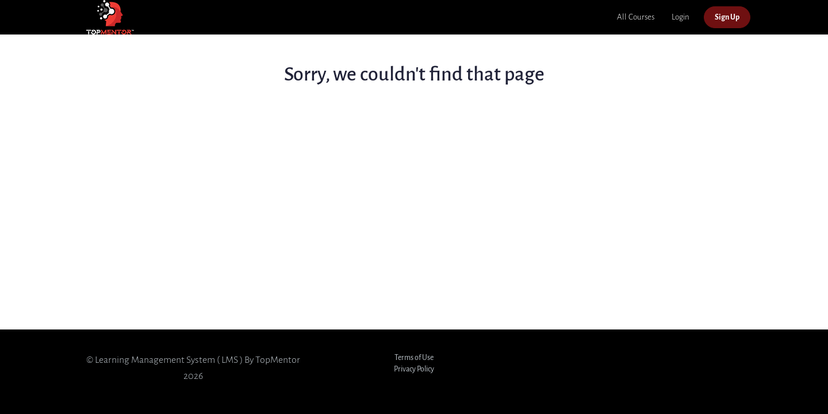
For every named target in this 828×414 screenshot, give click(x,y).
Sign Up (727, 17)
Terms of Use (414, 357)
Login (680, 17)
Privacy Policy (414, 369)
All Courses (635, 17)
